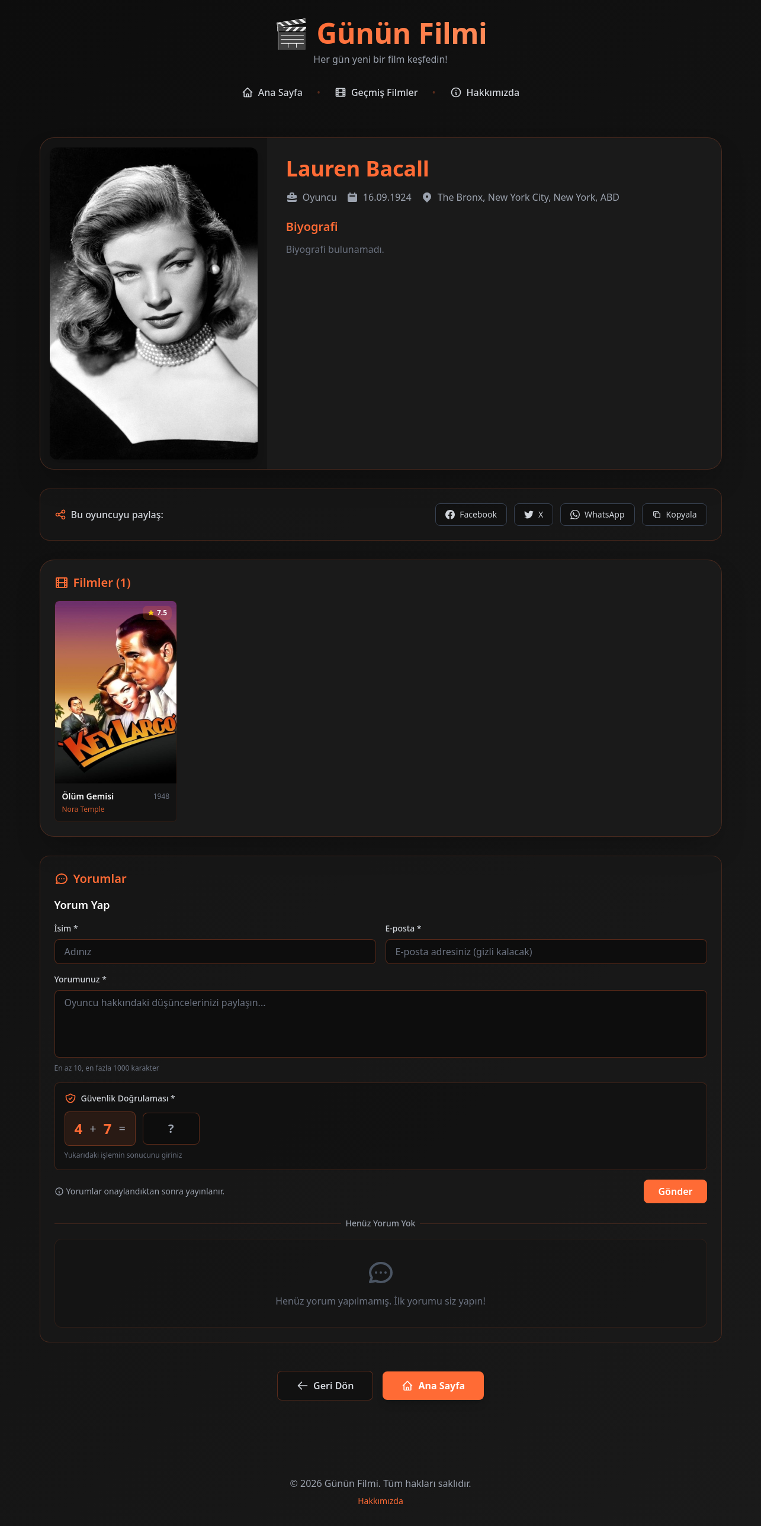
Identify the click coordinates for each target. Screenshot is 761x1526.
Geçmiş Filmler (376, 92)
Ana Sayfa (272, 92)
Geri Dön (325, 1385)
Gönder (675, 1191)
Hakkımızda (485, 92)
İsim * (66, 928)
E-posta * (404, 928)
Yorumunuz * (80, 979)
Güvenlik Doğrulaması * (120, 1098)
